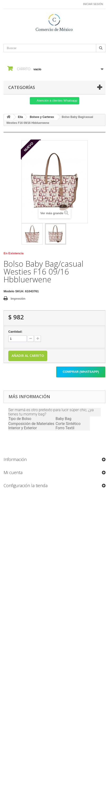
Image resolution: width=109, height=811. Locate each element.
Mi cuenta (13, 472)
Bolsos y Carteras (42, 117)
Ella (20, 117)
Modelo (9, 291)
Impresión (18, 298)
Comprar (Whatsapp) (81, 371)
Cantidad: (15, 331)
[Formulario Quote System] (54, 639)
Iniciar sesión (93, 4)
